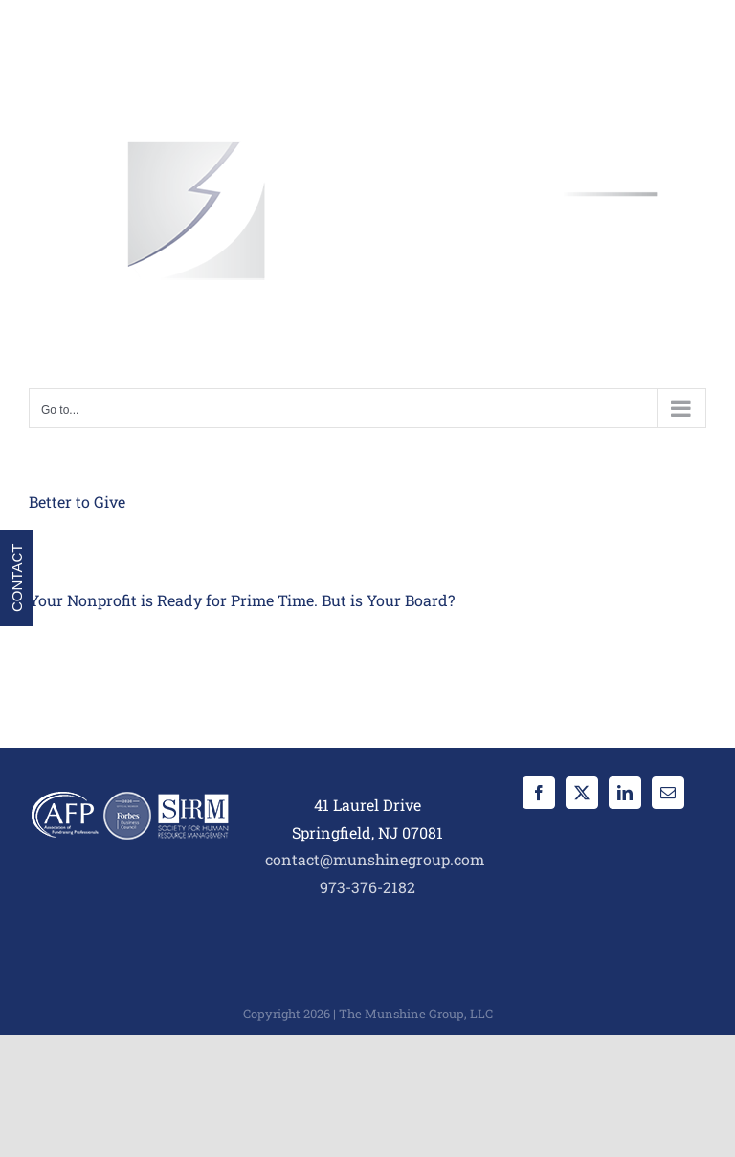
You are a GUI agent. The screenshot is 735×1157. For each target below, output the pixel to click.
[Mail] (668, 792)
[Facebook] (539, 792)
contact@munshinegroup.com (374, 859)
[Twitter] (582, 792)
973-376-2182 (367, 887)
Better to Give (77, 501)
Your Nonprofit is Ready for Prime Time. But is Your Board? (242, 600)
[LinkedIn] (625, 792)
